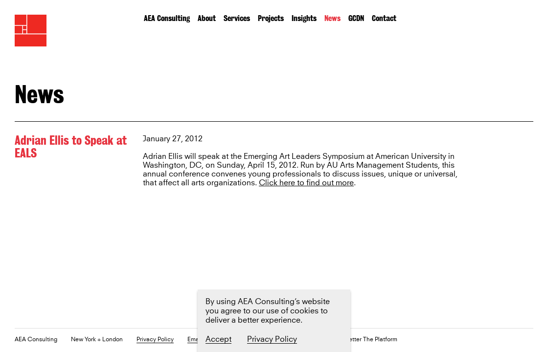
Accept (218, 339)
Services (237, 18)
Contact (384, 18)
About (207, 18)
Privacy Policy (155, 340)
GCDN (356, 18)
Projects (271, 18)
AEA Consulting (167, 18)
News (332, 18)
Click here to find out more (306, 183)
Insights (304, 18)
